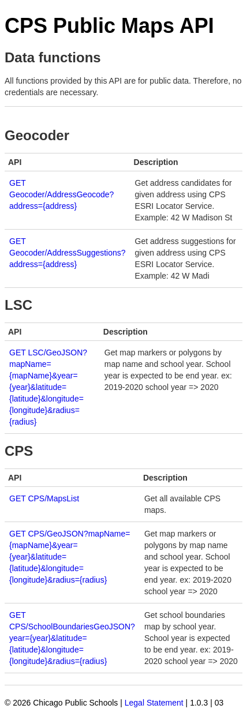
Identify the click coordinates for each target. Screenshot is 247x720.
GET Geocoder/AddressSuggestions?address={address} (67, 253)
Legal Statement (154, 702)
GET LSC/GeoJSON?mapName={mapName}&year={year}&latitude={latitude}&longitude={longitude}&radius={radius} (48, 387)
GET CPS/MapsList (44, 498)
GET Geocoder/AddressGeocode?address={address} (61, 194)
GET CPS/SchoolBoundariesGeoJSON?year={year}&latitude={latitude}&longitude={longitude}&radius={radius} (72, 638)
